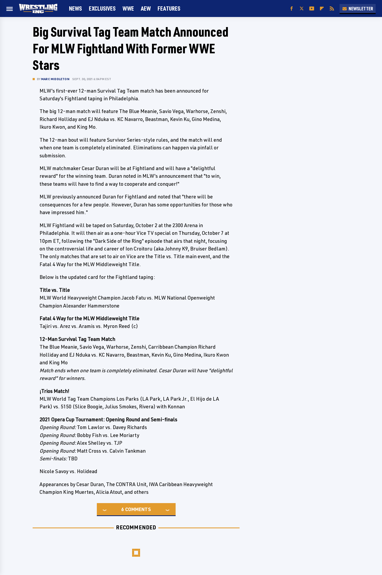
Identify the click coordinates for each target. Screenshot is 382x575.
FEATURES (169, 8)
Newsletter (357, 8)
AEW (146, 8)
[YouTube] (311, 8)
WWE (128, 8)
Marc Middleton (55, 79)
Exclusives (102, 8)
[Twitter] (301, 8)
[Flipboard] (321, 8)
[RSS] (331, 8)
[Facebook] (291, 8)
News (75, 8)
